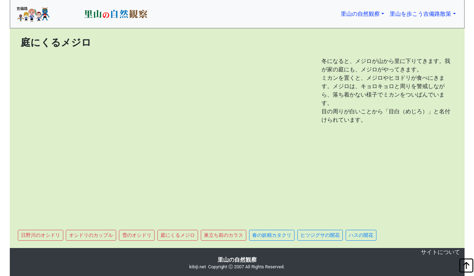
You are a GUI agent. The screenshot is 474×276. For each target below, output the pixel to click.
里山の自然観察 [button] (364, 13)
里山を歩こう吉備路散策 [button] (420, 13)
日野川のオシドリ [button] (40, 235)
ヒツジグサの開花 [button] (320, 235)
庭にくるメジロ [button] (178, 235)
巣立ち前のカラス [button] (223, 235)
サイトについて (440, 252)
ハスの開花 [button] (361, 235)
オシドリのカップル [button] (91, 235)
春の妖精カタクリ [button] (271, 235)
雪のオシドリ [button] (136, 235)
